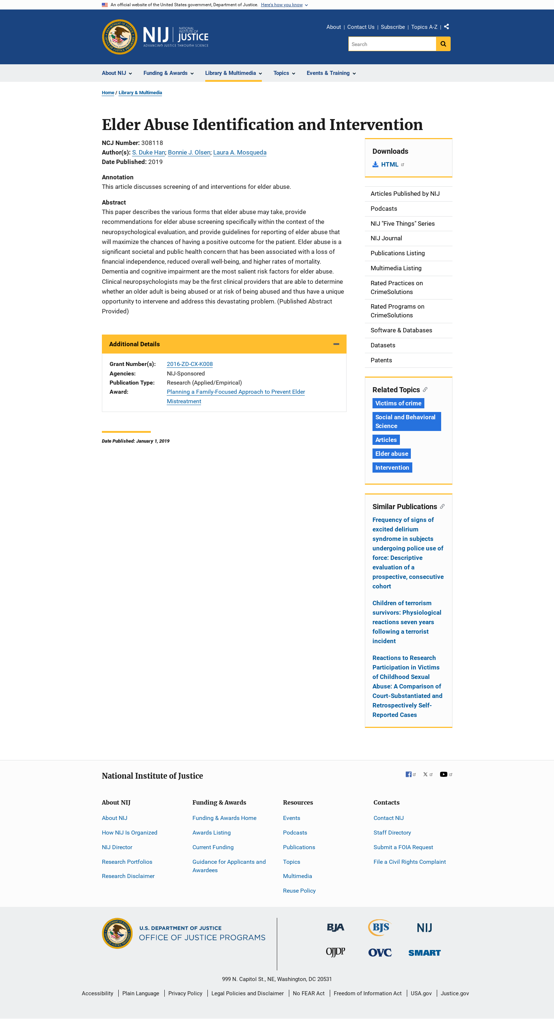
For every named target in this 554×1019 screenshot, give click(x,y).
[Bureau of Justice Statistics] (380, 933)
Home (108, 92)
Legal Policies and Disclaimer (247, 993)
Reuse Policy (299, 890)
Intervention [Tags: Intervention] (392, 467)
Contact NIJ (389, 817)
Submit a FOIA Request (403, 847)
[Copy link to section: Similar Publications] (441, 506)
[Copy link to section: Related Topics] (424, 389)
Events (291, 817)
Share (449, 28)
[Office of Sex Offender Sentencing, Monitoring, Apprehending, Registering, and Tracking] (425, 950)
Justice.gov (455, 993)
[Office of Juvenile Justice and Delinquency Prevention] (335, 954)
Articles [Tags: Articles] (386, 439)
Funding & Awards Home (224, 817)
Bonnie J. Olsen (189, 152)
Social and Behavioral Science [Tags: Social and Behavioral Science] (405, 421)
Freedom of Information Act (368, 993)
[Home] (176, 37)
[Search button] (443, 44)
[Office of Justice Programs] (120, 37)
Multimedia (297, 876)
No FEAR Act (309, 993)
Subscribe (393, 27)
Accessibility (97, 993)
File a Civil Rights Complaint (410, 861)
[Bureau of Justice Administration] (335, 924)
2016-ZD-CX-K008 (190, 363)
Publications (299, 847)
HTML (393, 164)
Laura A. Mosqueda (240, 152)
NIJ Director (117, 847)
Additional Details (134, 344)
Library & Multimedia (140, 92)
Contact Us (361, 27)
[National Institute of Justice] (424, 924)
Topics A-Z (424, 27)
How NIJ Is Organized (129, 832)
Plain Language (140, 993)
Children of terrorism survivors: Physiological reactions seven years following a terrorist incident (407, 622)
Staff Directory (392, 832)
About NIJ (114, 817)
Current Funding (213, 847)
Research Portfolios (127, 861)
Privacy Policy (185, 993)
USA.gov (421, 993)
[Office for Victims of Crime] (380, 952)
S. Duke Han (148, 152)
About (333, 27)
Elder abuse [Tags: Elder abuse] (391, 453)
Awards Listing (211, 832)
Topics (291, 861)
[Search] (392, 44)
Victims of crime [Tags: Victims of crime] (398, 403)
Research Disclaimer (128, 876)
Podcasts (295, 832)
